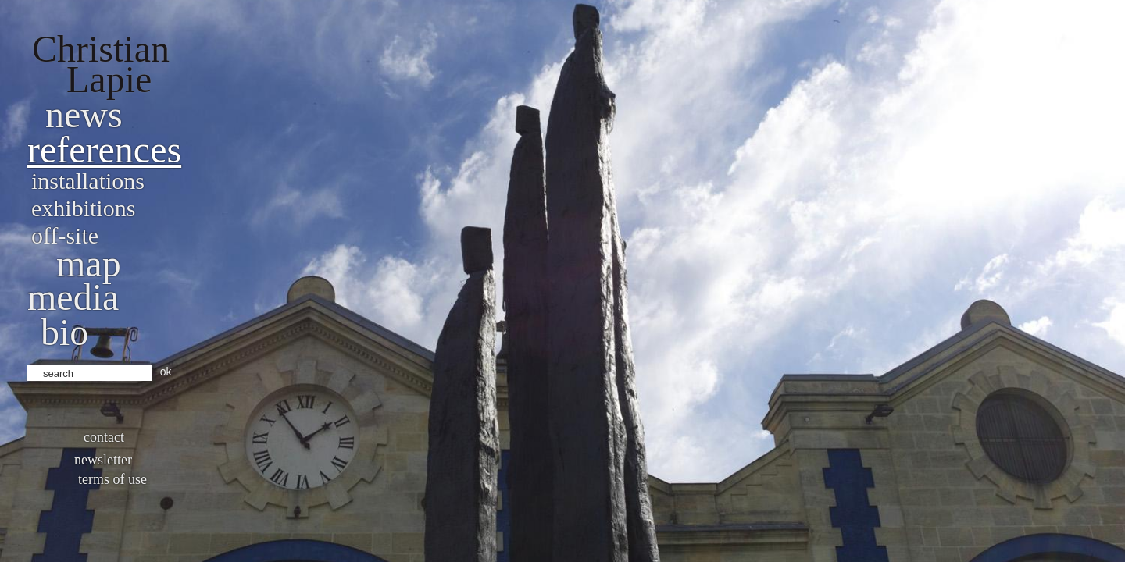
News (84, 114)
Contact (104, 437)
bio (64, 332)
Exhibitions (83, 208)
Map (88, 263)
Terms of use (112, 479)
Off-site (64, 235)
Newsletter (103, 460)
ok (166, 371)
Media (73, 297)
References (104, 149)
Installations (88, 181)
